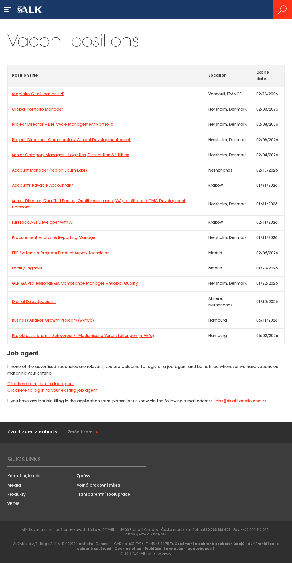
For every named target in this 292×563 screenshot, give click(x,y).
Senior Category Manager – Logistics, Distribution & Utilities (70, 155)
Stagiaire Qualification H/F (38, 94)
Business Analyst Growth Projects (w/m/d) (53, 320)
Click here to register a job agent (40, 384)
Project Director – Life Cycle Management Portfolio (62, 125)
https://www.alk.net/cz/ (145, 534)
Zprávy (83, 476)
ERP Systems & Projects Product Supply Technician (61, 253)
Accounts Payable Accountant (42, 186)
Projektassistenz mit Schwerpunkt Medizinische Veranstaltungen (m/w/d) (83, 336)
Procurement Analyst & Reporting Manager (54, 238)
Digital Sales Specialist (34, 302)
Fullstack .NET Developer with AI (42, 223)
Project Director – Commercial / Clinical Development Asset (71, 140)
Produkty (16, 495)
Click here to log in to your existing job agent (52, 391)
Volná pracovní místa (98, 485)
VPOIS (13, 504)
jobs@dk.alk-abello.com (241, 401)
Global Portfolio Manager (37, 109)
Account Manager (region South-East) (49, 170)
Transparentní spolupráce (103, 495)
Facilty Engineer (27, 268)
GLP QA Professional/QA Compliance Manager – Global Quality (75, 284)
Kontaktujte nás (23, 476)
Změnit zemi (81, 432)
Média (14, 485)
